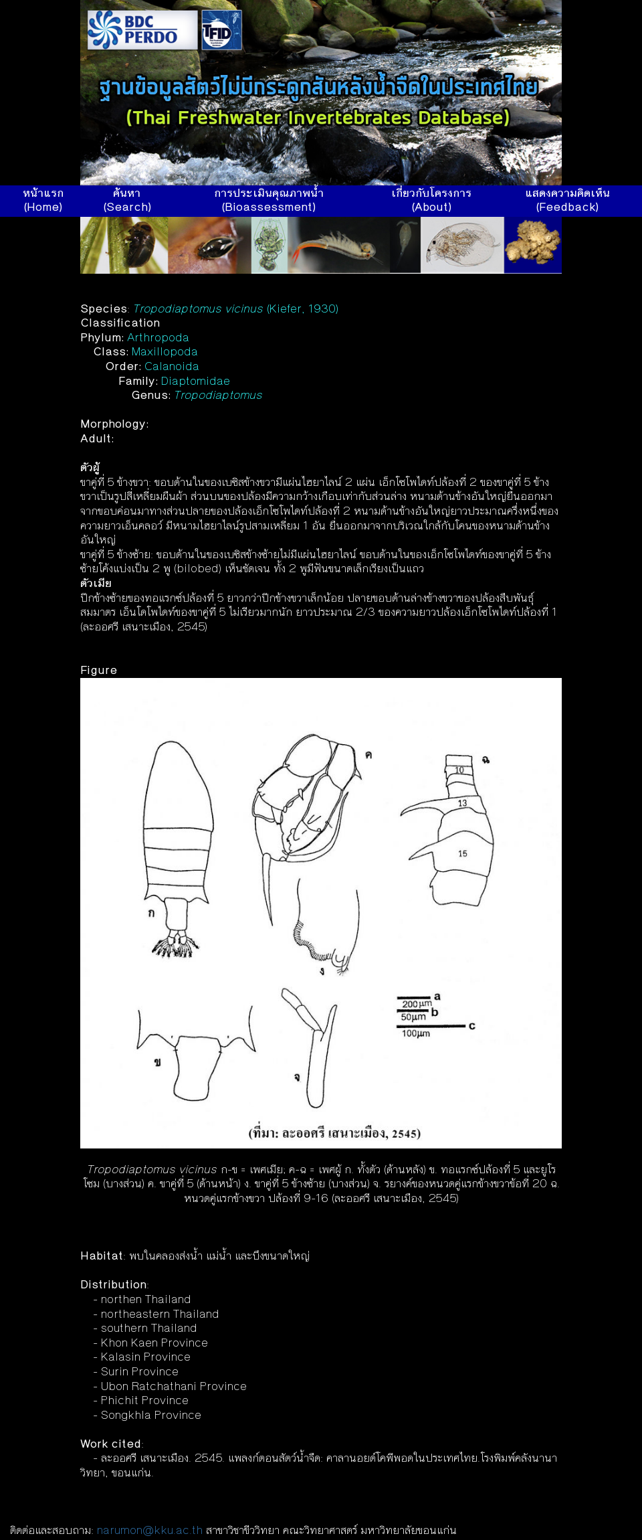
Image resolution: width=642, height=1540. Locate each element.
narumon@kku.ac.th (150, 1531)
